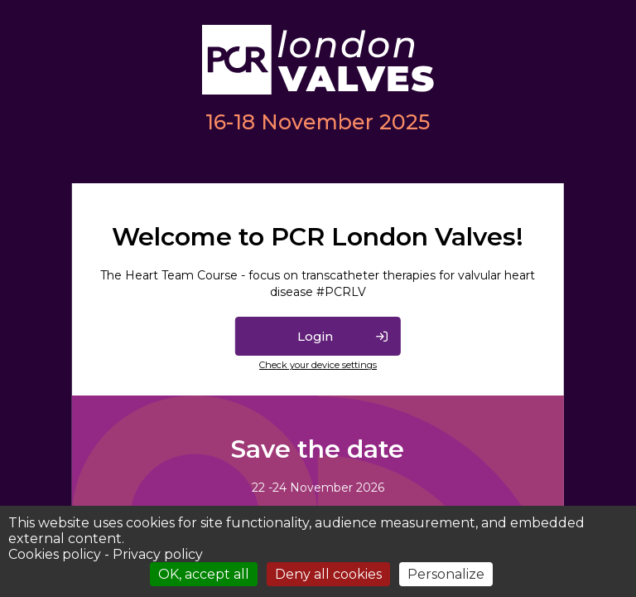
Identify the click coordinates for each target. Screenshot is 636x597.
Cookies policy (54, 554)
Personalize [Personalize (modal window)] (445, 574)
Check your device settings (318, 365)
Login (315, 336)
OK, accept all (203, 574)
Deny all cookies (328, 574)
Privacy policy (158, 554)
